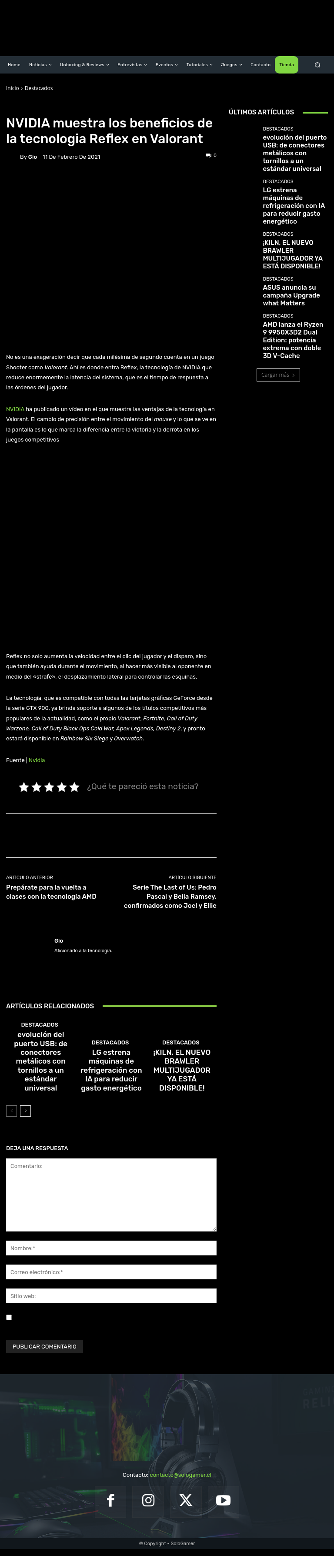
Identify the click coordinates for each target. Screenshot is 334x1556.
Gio (32, 157)
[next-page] (25, 1118)
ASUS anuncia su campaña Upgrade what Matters (293, 254)
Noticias (57, 108)
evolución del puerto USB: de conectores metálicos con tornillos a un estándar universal (40, 1087)
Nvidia (37, 760)
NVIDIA (15, 409)
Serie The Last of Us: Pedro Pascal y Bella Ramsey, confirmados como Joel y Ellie (170, 896)
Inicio (12, 88)
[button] (317, 65)
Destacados (39, 88)
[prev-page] (11, 1118)
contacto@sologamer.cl (180, 1482)
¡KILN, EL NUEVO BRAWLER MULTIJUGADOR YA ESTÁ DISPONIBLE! (181, 1090)
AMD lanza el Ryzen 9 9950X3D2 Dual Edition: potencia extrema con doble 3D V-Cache (295, 290)
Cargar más (278, 319)
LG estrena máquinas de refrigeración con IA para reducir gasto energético (111, 1090)
